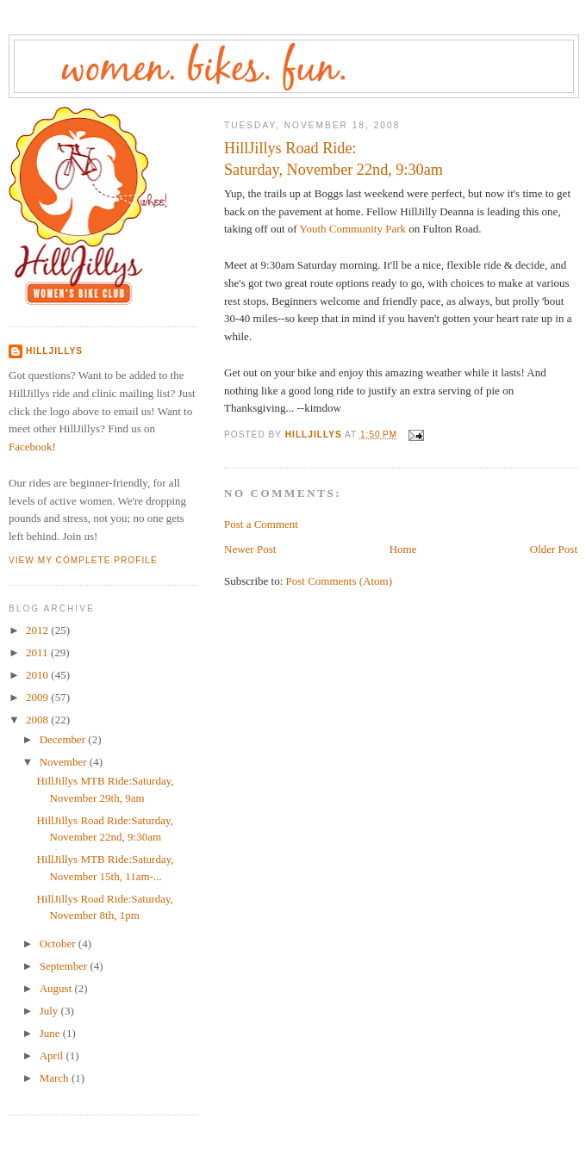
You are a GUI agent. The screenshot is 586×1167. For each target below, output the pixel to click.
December (64, 739)
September (65, 965)
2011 (38, 652)
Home (403, 549)
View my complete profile (83, 560)
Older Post (553, 549)
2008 (38, 719)
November (65, 761)
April (53, 1055)
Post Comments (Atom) (339, 580)
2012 (38, 630)
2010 (38, 674)
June (51, 1033)
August (57, 988)
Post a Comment (261, 524)
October (59, 943)
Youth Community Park (352, 228)
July (50, 1010)
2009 (38, 697)
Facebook (31, 446)
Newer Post (250, 549)
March (56, 1077)
